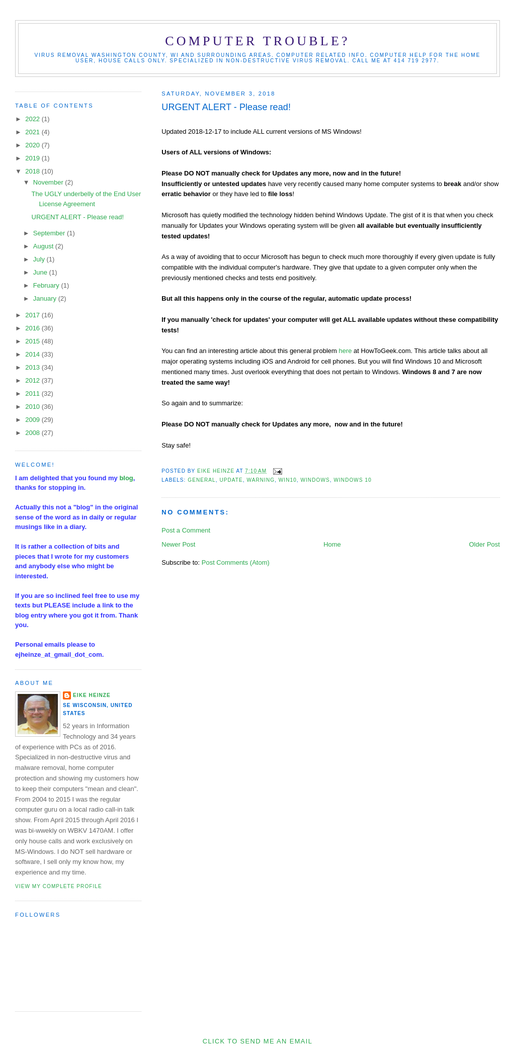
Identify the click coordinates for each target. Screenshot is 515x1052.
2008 (33, 432)
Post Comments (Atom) (236, 562)
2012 (33, 380)
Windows (314, 480)
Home (332, 544)
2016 (33, 328)
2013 (33, 367)
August (44, 246)
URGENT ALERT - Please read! (78, 217)
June (41, 272)
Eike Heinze (92, 695)
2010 (33, 406)
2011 (33, 393)
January (45, 298)
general (202, 480)
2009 (33, 419)
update (230, 480)
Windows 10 (352, 480)
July (40, 259)
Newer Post (178, 544)
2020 (33, 145)
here (345, 351)
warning (260, 480)
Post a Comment (185, 530)
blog (126, 478)
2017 (33, 315)
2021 (33, 132)
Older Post (484, 544)
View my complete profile (58, 886)
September (50, 233)
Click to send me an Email (257, 1041)
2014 (33, 354)
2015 (33, 341)
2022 (33, 119)
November (49, 182)
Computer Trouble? (257, 41)
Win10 (288, 480)
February (47, 285)
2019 (33, 158)
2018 (33, 171)
